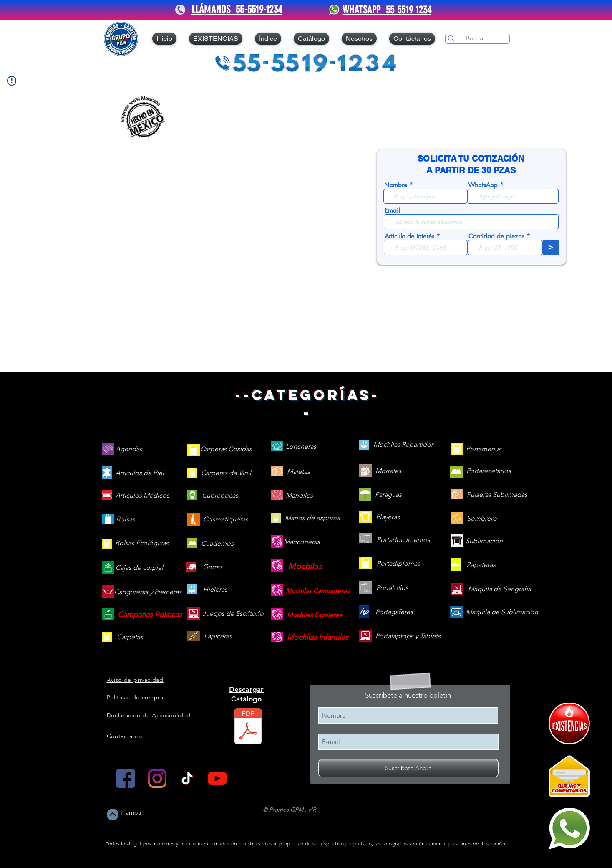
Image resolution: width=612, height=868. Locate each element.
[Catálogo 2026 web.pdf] (248, 727)
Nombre (395, 185)
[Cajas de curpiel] (139, 568)
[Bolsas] (125, 519)
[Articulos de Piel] (140, 473)
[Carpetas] (130, 637)
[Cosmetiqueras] (225, 519)
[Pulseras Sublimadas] (497, 495)
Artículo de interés (409, 236)
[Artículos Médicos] (142, 496)
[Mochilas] (305, 566)
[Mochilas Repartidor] (403, 445)
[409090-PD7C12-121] (569, 723)
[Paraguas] (388, 495)
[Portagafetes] (394, 612)
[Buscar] (475, 38)
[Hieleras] (215, 590)
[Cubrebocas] (220, 496)
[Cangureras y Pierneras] (147, 592)
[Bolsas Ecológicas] (142, 544)
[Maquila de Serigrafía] (499, 589)
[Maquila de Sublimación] (502, 612)
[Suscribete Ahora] (408, 768)
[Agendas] (129, 449)
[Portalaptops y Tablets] (408, 636)
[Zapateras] (481, 565)
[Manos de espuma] (312, 518)
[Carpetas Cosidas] (226, 449)
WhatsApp (483, 185)
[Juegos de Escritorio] (233, 614)
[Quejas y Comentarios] (569, 776)
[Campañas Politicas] (150, 615)
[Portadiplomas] (398, 564)
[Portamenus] (483, 449)
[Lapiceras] (218, 636)
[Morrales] (388, 471)
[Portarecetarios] (488, 471)
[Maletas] (298, 472)
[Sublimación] (484, 541)
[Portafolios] (392, 588)
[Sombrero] (482, 519)
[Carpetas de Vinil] (226, 473)
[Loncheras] (301, 447)
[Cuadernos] (217, 544)
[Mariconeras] (302, 542)
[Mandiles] (299, 496)
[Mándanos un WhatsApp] (569, 828)
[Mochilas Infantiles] (317, 637)
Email (392, 210)
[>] (551, 247)
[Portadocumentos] (403, 540)
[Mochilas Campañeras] (318, 590)
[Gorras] (212, 567)
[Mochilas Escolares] (314, 615)
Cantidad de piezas (496, 236)
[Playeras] (387, 517)
